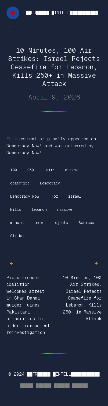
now (39, 222)
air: (50, 170)
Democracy (50, 183)
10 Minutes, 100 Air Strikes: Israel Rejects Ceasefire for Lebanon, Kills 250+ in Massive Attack (82, 298)
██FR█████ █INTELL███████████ (62, 12)
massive (64, 209)
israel (74, 196)
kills (15, 209)
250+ (31, 170)
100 (13, 170)
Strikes (18, 236)
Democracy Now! (24, 145)
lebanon (39, 209)
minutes (18, 222)
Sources (86, 222)
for (54, 196)
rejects (60, 222)
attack (71, 170)
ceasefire (20, 183)
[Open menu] (9, 28)
